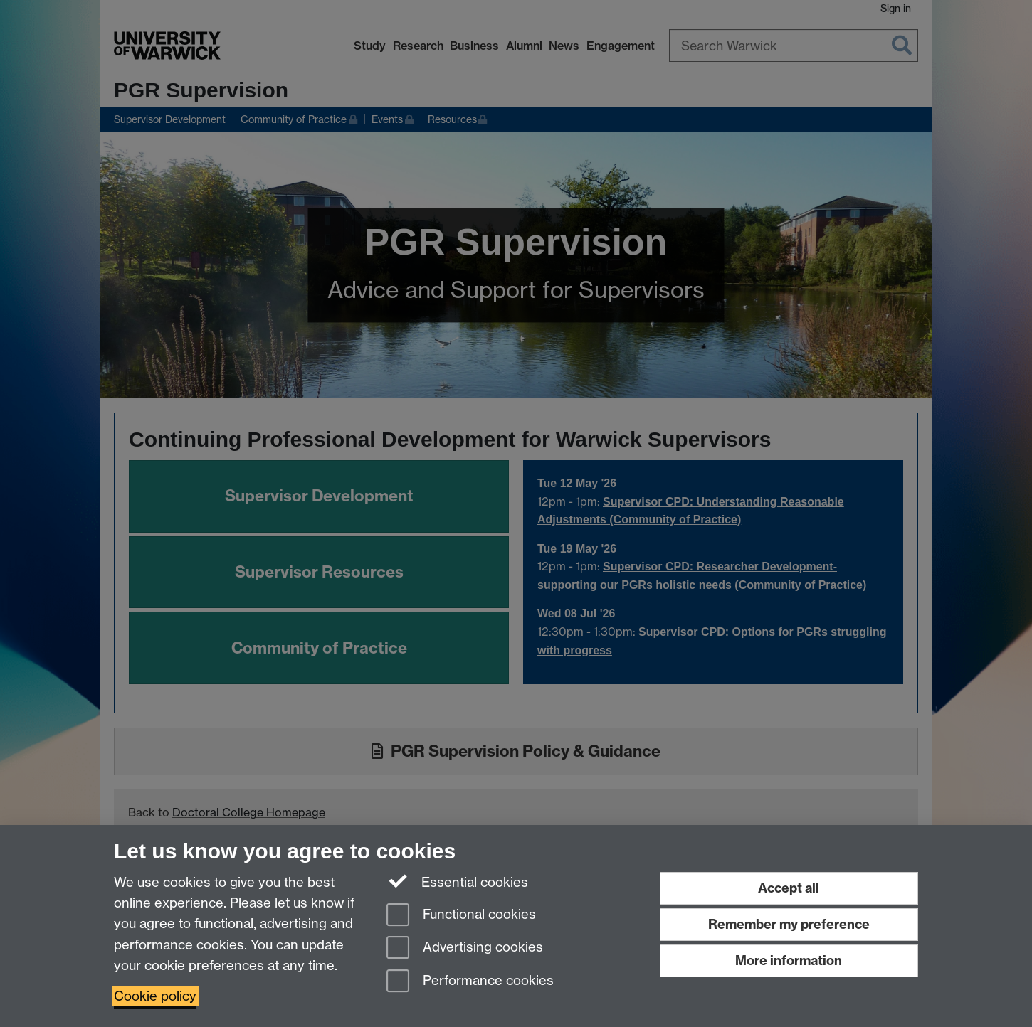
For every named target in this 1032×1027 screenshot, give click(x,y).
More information (788, 960)
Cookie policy (155, 996)
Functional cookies (461, 916)
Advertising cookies (464, 948)
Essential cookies (457, 881)
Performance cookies (470, 982)
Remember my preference (789, 924)
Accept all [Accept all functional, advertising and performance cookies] (788, 888)
